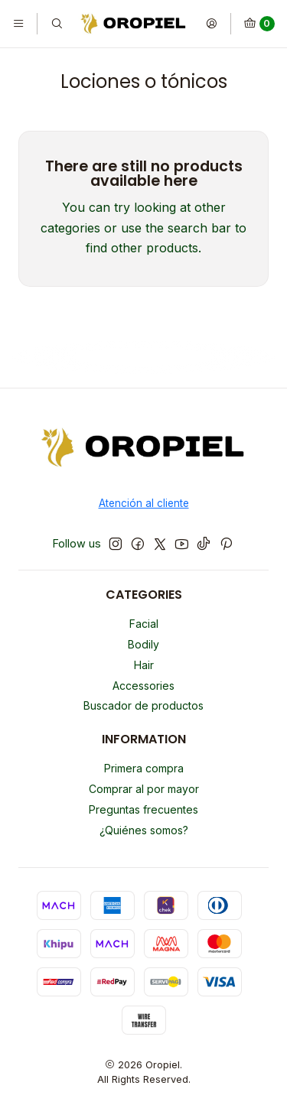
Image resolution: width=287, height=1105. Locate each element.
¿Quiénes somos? (143, 830)
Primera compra (144, 768)
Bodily (143, 644)
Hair (144, 664)
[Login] (211, 23)
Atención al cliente (144, 503)
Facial (143, 623)
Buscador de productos (143, 705)
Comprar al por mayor (144, 788)
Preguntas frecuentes (143, 809)
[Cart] (259, 23)
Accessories (143, 685)
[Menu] (18, 23)
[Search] (56, 23)
